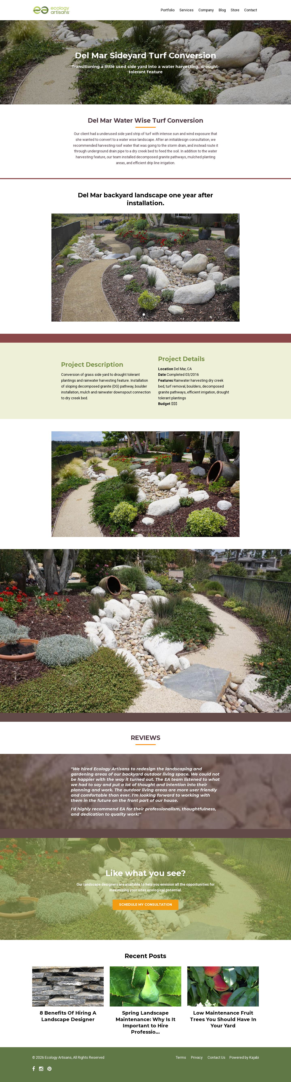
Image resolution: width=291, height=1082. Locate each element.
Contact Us (216, 1057)
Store (235, 10)
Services (186, 10)
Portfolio (168, 10)
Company (206, 10)
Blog (222, 10)
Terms (181, 1057)
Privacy (197, 1057)
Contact (250, 10)
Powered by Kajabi (244, 1057)
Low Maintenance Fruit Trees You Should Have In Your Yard (223, 1019)
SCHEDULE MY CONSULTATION (145, 905)
